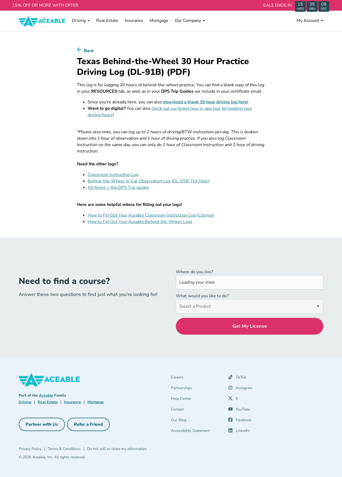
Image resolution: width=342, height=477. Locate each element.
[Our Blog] (196, 421)
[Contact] (196, 410)
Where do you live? (194, 272)
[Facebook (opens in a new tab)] (239, 421)
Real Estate (107, 20)
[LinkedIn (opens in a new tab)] (239, 432)
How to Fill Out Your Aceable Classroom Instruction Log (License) (151, 215)
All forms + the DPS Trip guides (118, 187)
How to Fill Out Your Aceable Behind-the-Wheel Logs (140, 222)
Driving (81, 20)
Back (89, 51)
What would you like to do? (202, 296)
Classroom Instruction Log (113, 175)
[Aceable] (42, 21)
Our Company (190, 20)
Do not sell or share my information (117, 448)
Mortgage (159, 20)
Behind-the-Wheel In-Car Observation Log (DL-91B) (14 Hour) (148, 181)
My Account (310, 20)
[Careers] (196, 378)
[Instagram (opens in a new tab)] (240, 389)
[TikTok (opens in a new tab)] (237, 378)
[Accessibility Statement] (196, 432)
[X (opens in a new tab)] (233, 399)
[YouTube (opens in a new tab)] (239, 410)
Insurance (134, 20)
